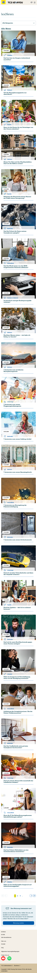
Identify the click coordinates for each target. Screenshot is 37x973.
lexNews (3, 931)
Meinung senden (18, 923)
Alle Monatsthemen (6, 937)
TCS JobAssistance (7, 965)
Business (17, 965)
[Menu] (35, 3)
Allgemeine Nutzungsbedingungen (10, 951)
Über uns (3, 941)
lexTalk (3, 934)
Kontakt (3, 944)
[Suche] (32, 3)
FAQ (2, 947)
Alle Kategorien (18, 23)
